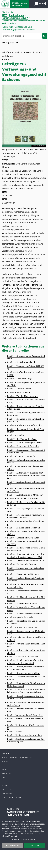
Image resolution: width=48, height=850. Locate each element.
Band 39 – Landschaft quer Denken (23, 538)
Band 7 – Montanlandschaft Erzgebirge (25, 715)
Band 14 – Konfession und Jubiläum (23, 673)
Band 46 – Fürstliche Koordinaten (22, 498)
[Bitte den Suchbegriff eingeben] (24, 36)
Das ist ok (35, 845)
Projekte (5, 769)
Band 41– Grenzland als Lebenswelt (23, 528)
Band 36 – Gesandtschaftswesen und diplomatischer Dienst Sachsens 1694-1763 (25, 555)
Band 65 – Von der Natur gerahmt (22, 396)
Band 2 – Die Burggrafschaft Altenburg (24, 735)
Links (4, 777)
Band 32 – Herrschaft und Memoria (23, 574)
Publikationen (16, 15)
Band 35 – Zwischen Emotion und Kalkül (25, 560)
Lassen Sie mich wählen (23, 839)
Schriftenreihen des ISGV (15, 17)
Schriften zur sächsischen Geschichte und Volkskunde (23, 22)
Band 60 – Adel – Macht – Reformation (24, 425)
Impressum (6, 789)
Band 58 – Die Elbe (15, 435)
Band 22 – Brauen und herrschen (22, 627)
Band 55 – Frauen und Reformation (23, 446)
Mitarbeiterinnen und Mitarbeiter (17, 757)
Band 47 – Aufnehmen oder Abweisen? (25, 495)
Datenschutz (7, 794)
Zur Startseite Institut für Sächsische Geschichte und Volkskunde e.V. (14, 4)
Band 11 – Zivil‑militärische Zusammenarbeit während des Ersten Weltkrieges (26, 691)
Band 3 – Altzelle (14, 731)
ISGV (4, 15)
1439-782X (7, 195)
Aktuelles (6, 773)
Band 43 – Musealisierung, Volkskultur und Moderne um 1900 (25, 516)
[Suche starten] (44, 36)
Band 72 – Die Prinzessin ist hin (21, 362)
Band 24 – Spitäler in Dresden (20, 617)
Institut (5, 753)
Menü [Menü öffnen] (42, 3)
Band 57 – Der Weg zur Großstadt (22, 439)
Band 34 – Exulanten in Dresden (21, 564)
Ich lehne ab (12, 845)
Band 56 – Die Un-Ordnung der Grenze (24, 442)
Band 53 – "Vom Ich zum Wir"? (21, 456)
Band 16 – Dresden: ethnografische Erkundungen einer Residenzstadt (25, 661)
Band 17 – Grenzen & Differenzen (22, 656)
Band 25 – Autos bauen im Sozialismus (24, 613)
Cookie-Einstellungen (11, 798)
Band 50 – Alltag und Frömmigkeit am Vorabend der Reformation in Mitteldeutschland (26, 476)
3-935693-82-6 (8, 202)
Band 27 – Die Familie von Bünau (22, 603)
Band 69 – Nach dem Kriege (19, 379)
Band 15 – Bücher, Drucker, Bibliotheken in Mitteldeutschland (26, 668)
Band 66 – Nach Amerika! (18, 392)
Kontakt (5, 761)
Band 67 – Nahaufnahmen (19, 389)
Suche (4, 785)
